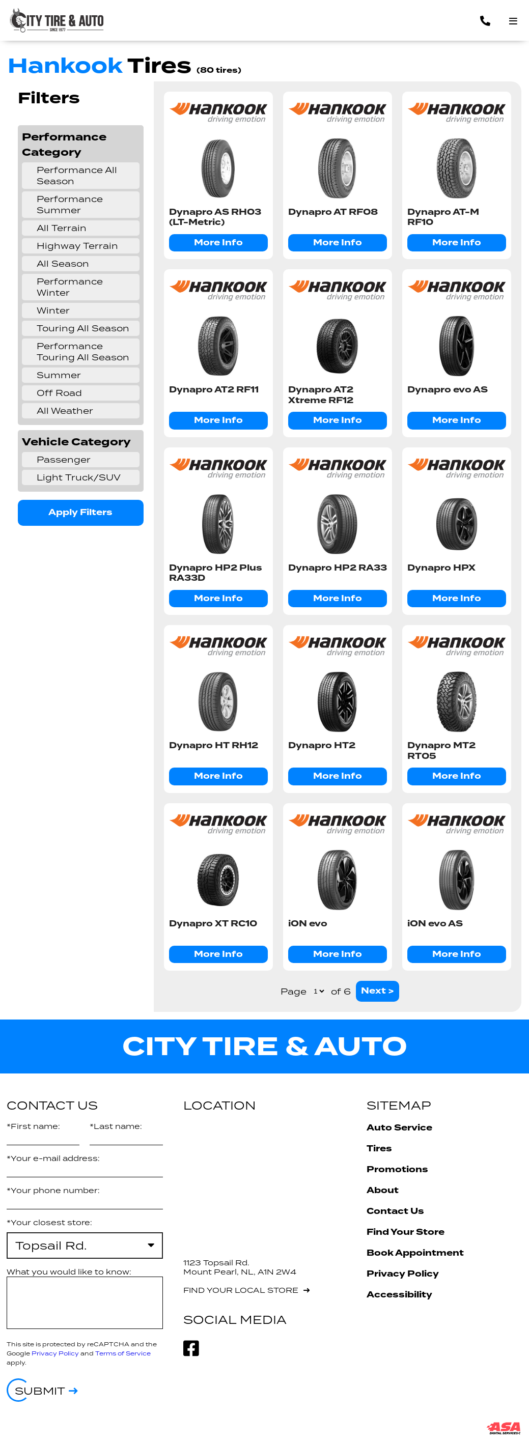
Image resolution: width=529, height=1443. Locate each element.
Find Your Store (405, 1232)
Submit (40, 1390)
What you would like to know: (69, 1272)
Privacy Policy (55, 1353)
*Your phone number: (53, 1190)
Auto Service (399, 1127)
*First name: (33, 1126)
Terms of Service (123, 1353)
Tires (379, 1148)
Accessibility (399, 1294)
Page (294, 991)
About (383, 1190)
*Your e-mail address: (53, 1158)
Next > (377, 990)
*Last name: (116, 1126)
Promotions (397, 1169)
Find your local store (240, 1290)
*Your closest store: (49, 1222)
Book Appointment (415, 1253)
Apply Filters (80, 512)
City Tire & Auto (264, 1046)
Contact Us (395, 1211)
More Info (218, 242)
